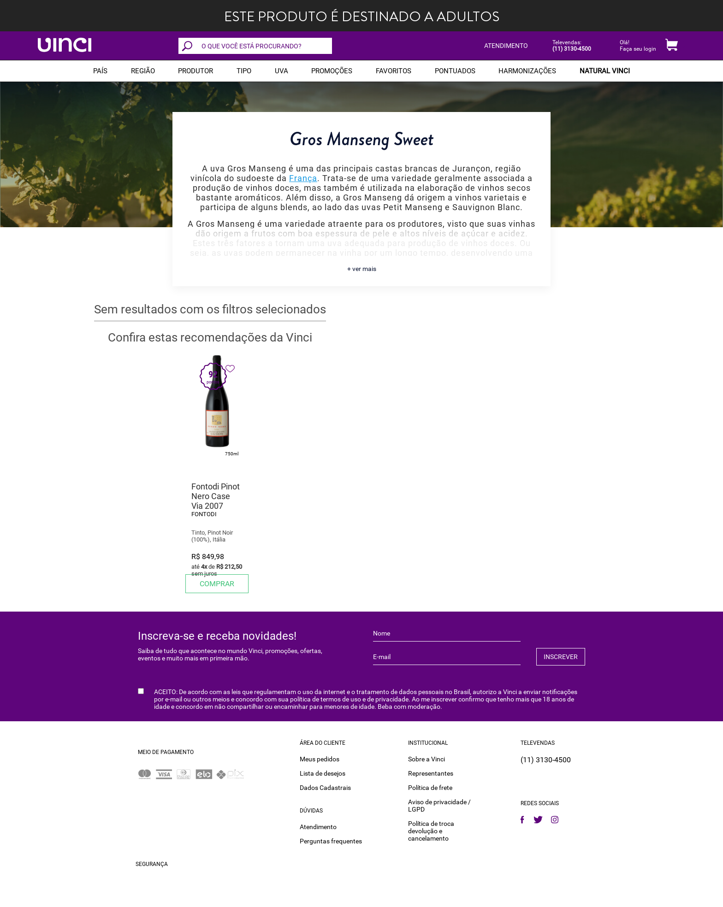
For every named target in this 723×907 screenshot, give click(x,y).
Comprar (217, 583)
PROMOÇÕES (331, 71)
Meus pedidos (319, 759)
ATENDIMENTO (506, 45)
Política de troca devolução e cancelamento (431, 831)
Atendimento (318, 826)
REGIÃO (143, 71)
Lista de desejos (322, 773)
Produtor (195, 71)
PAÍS (100, 71)
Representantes (430, 773)
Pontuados (455, 71)
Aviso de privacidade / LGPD (439, 805)
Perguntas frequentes (331, 841)
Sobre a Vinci (426, 759)
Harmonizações (527, 71)
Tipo (244, 71)
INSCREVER (561, 656)
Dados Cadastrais (325, 787)
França (303, 178)
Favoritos (393, 71)
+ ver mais (361, 268)
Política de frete (430, 787)
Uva (281, 71)
